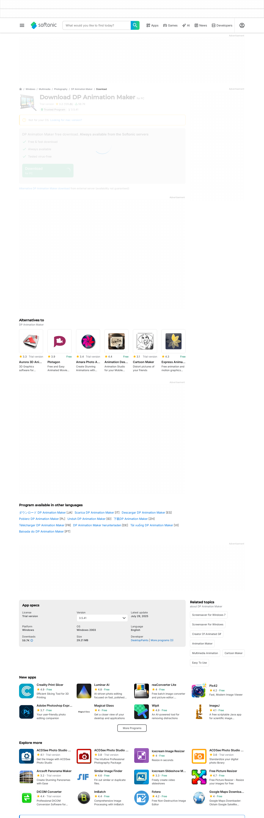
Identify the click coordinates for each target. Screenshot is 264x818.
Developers (221, 25)
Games (170, 25)
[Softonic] (44, 25)
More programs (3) (162, 640)
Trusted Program (53, 109)
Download (92, 97)
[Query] (97, 25)
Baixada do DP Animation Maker (41, 531)
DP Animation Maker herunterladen (97, 525)
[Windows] (30, 89)
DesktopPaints (139, 640)
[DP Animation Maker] (82, 89)
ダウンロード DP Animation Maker (42, 512)
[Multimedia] (44, 89)
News (200, 25)
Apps (152, 25)
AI (186, 25)
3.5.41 (102, 617)
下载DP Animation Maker (131, 519)
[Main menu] (22, 25)
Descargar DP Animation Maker (143, 512)
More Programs (132, 728)
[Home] (20, 89)
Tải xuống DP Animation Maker (151, 525)
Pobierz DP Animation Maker (39, 519)
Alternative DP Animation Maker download (44, 188)
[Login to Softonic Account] (242, 25)
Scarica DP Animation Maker (94, 512)
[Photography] (60, 89)
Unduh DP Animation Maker (86, 519)
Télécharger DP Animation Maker (42, 525)
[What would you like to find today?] (135, 25)
